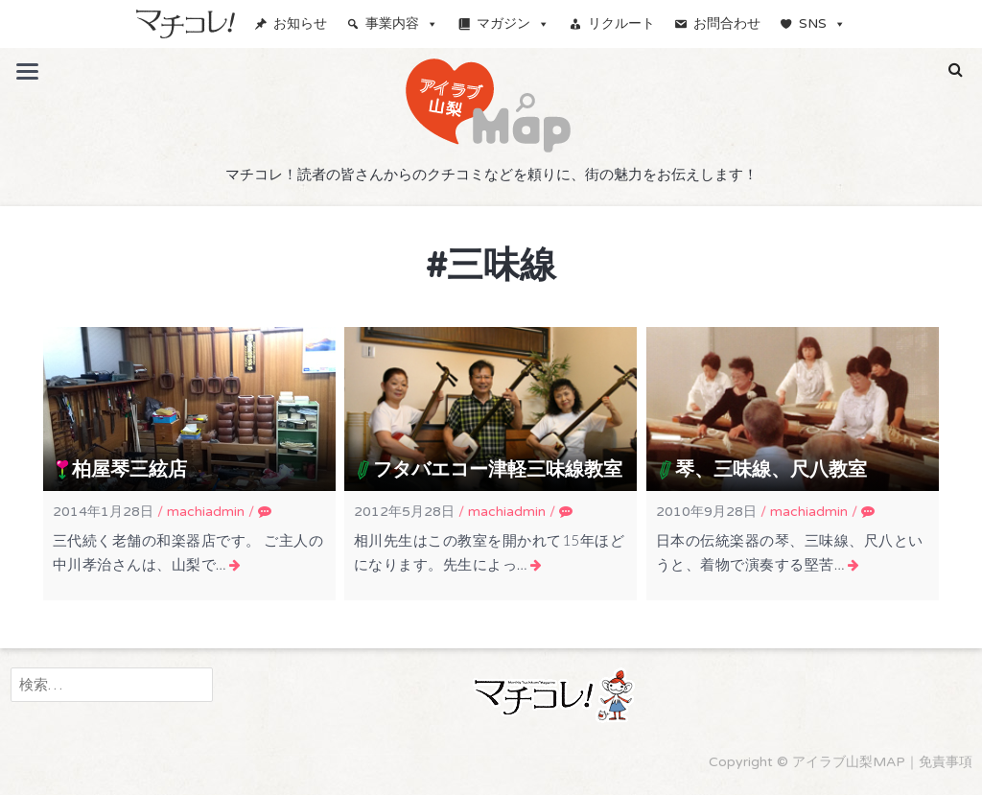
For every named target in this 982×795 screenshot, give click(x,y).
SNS (822, 23)
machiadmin (206, 511)
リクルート (621, 23)
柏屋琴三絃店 (129, 469)
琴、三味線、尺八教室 (771, 469)
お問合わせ (726, 23)
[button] (955, 70)
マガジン (513, 23)
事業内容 (401, 23)
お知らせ (300, 23)
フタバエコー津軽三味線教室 (497, 469)
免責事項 (945, 762)
